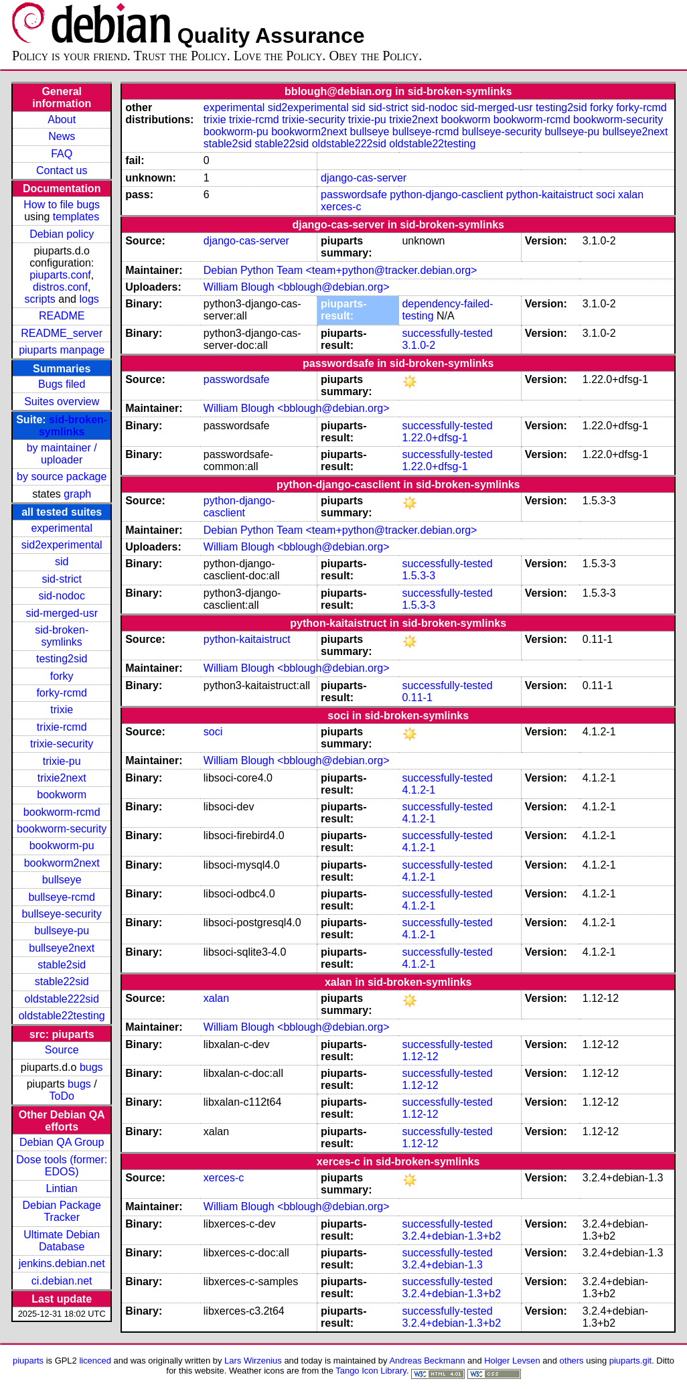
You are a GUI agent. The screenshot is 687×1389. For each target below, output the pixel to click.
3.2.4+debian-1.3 (442, 1264)
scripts (40, 299)
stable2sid (61, 964)
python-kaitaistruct (549, 194)
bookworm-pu (61, 845)
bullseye (62, 879)
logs (88, 299)
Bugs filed (61, 384)
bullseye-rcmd (61, 897)
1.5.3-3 (418, 575)
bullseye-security (62, 914)
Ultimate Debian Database (61, 1240)
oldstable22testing (62, 1015)
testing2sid (62, 658)
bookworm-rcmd (61, 812)
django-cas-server (363, 178)
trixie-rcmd (62, 727)
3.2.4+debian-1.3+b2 (451, 1236)
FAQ (61, 153)
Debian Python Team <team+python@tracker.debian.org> (340, 270)
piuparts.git (630, 1361)
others (572, 1361)
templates (76, 216)
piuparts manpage (61, 350)
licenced (95, 1361)
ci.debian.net (61, 1281)
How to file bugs (61, 204)
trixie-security (61, 743)
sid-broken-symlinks (73, 425)
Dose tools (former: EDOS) (61, 1165)
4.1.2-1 (418, 790)
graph (77, 494)
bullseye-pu (61, 930)
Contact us (61, 170)
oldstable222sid (62, 999)
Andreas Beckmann (427, 1361)
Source (62, 1049)
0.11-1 (417, 697)
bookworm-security (61, 828)
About (62, 119)
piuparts (28, 1361)
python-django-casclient (446, 194)
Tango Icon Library (370, 1371)
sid (61, 561)
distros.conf (60, 287)
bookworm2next (62, 863)
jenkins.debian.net (62, 1263)
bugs (91, 1067)
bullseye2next (61, 948)
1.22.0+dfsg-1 (434, 437)
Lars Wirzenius (253, 1361)
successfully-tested (447, 333)
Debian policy (61, 234)
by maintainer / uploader (62, 453)
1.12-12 (420, 1056)
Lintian (62, 1188)
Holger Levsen (512, 1361)
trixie (61, 709)
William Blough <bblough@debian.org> (297, 287)
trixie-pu (62, 761)
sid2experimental (61, 545)
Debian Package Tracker (61, 1211)
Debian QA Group (61, 1142)
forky (62, 676)
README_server (61, 333)
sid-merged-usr (61, 613)
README (61, 315)
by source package (61, 476)
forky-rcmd (61, 693)
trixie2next (61, 778)
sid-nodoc (62, 595)
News (61, 136)
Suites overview (61, 401)
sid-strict (62, 579)
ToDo (62, 1096)
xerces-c (341, 206)
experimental (61, 528)
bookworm (61, 794)
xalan (630, 194)
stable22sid (62, 981)
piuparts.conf (60, 275)
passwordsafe (354, 194)
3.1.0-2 (418, 345)
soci (605, 194)
